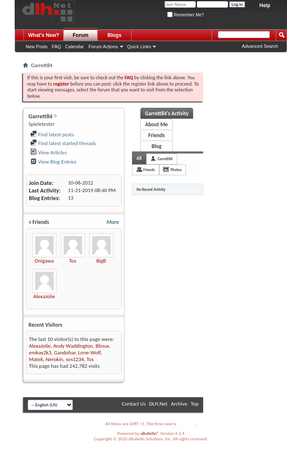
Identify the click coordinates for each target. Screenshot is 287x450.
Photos (176, 169)
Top (195, 404)
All (139, 158)
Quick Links (139, 46)
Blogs (115, 35)
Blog (157, 146)
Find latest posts (52, 134)
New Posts (37, 46)
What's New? (43, 35)
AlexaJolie (44, 296)
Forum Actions (103, 46)
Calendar (74, 46)
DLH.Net (158, 404)
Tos (72, 261)
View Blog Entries (53, 162)
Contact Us (134, 404)
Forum (80, 35)
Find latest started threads (63, 143)
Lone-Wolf (89, 352)
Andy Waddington (73, 346)
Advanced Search (260, 46)
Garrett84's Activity (167, 113)
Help (264, 5)
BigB (101, 261)
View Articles (48, 152)
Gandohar (64, 352)
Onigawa (44, 261)
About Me (156, 124)
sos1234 (75, 359)
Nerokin (54, 359)
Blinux (102, 346)
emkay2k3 (40, 352)
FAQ (56, 46)
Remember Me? (185, 15)
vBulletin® (149, 433)
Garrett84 (165, 158)
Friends (156, 135)
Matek (36, 359)
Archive (179, 404)
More (113, 222)
